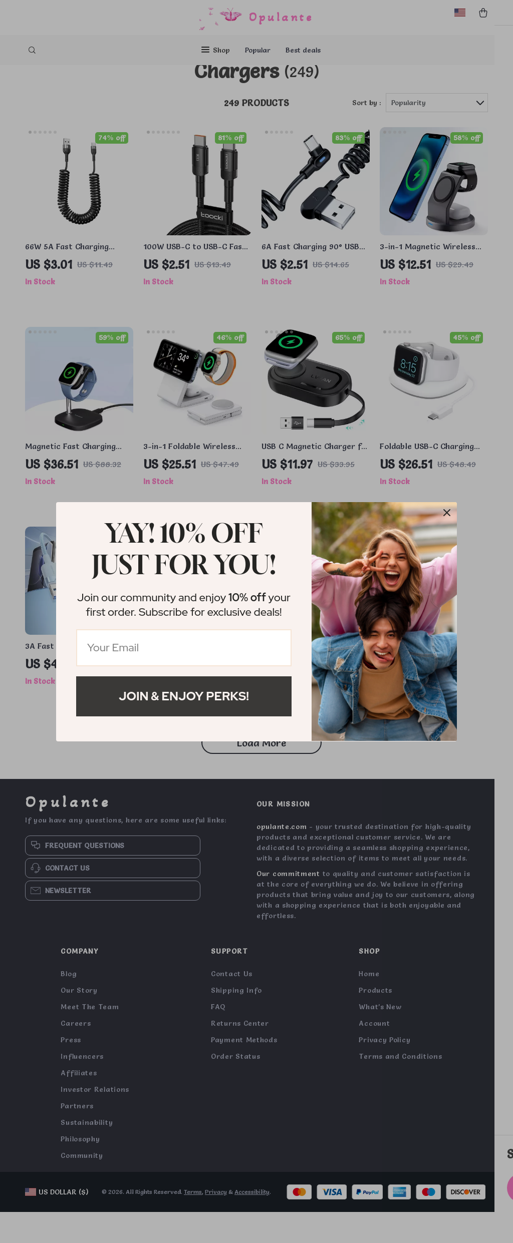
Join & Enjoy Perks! (184, 696)
